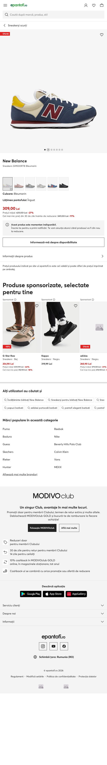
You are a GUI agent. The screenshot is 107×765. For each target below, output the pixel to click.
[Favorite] (94, 5)
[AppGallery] (76, 748)
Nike (57, 590)
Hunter (7, 621)
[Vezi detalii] (102, 256)
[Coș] (102, 5)
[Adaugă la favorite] (102, 35)
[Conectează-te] (86, 5)
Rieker (6, 613)
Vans (57, 613)
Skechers (8, 606)
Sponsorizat (10, 374)
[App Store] (53, 748)
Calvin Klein (61, 606)
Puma (6, 583)
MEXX (58, 621)
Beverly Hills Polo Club (67, 598)
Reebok (58, 583)
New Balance (15, 161)
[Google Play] (30, 748)
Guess (6, 598)
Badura (7, 590)
